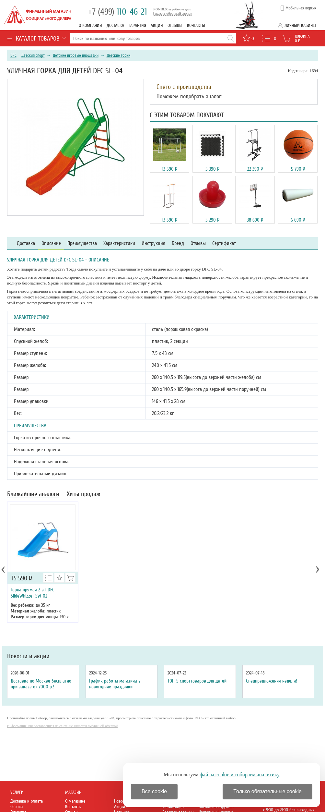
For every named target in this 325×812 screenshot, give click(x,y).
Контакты (196, 25)
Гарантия (137, 25)
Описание (51, 243)
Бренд (178, 243)
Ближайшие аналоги (33, 494)
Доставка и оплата (26, 801)
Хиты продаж (83, 494)
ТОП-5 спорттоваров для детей (197, 681)
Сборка (16, 806)
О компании (90, 25)
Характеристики (119, 243)
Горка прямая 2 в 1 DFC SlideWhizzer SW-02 (32, 593)
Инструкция (153, 243)
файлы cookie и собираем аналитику (240, 774)
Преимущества (82, 243)
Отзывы (175, 25)
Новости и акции (28, 656)
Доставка (115, 25)
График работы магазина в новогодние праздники (115, 684)
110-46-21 (117, 11)
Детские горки (118, 55)
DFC (13, 55)
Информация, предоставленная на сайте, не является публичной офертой (62, 726)
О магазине (75, 801)
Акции (157, 25)
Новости (121, 801)
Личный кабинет (300, 25)
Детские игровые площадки (76, 55)
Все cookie (154, 791)
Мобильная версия (301, 8)
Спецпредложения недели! (271, 681)
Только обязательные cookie (267, 791)
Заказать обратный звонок (172, 13)
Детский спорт (33, 55)
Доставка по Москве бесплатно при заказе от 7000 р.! (41, 684)
